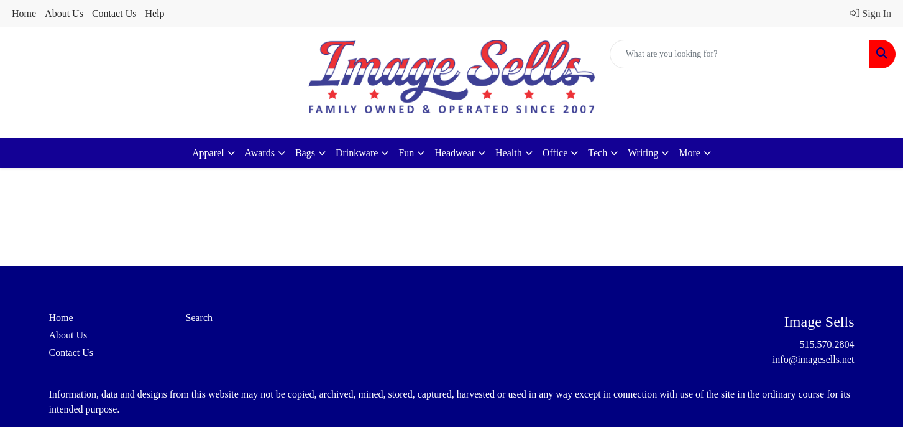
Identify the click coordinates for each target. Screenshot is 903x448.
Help (154, 13)
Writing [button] (643, 152)
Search (199, 317)
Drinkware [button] (357, 152)
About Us (64, 13)
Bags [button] (305, 152)
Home (24, 13)
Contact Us (114, 13)
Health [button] (508, 152)
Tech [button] (597, 152)
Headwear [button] (454, 152)
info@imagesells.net (813, 359)
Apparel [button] (208, 152)
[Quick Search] (739, 54)
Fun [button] (406, 152)
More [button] (689, 152)
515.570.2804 (827, 344)
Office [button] (555, 152)
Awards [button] (260, 152)
